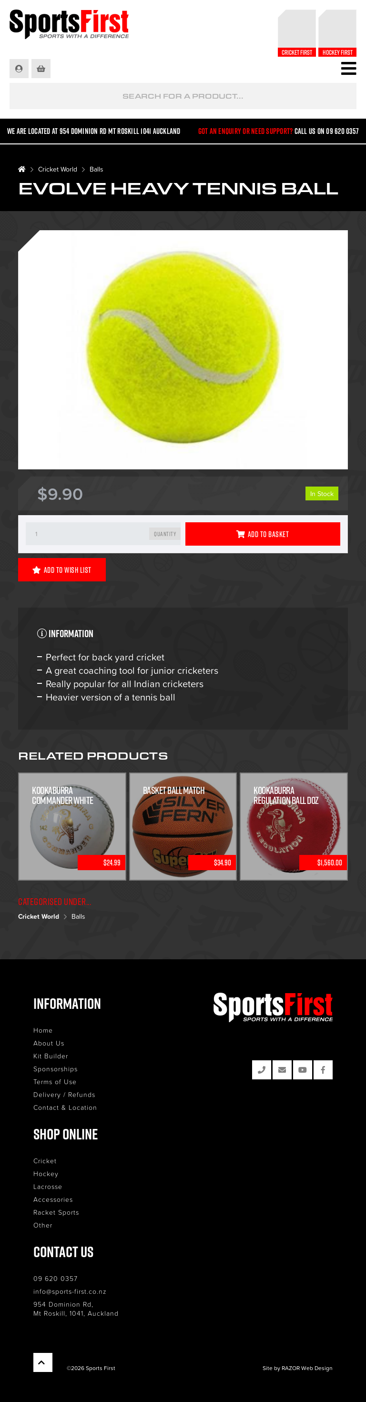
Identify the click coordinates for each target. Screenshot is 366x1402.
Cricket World (57, 168)
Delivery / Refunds (64, 1094)
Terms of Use (55, 1081)
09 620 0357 (55, 1278)
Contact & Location (65, 1107)
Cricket (45, 1160)
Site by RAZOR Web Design (298, 1368)
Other (42, 1224)
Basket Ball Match (174, 790)
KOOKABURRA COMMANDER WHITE (62, 795)
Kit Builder (50, 1055)
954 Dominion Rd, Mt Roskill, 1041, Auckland (76, 1309)
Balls (96, 168)
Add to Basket (262, 534)
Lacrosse (47, 1186)
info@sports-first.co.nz (70, 1291)
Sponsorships (55, 1068)
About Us (48, 1042)
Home (43, 1030)
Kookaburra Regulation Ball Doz (286, 795)
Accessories (53, 1199)
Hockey (46, 1173)
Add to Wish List (62, 570)
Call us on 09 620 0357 (327, 131)
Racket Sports (56, 1212)
